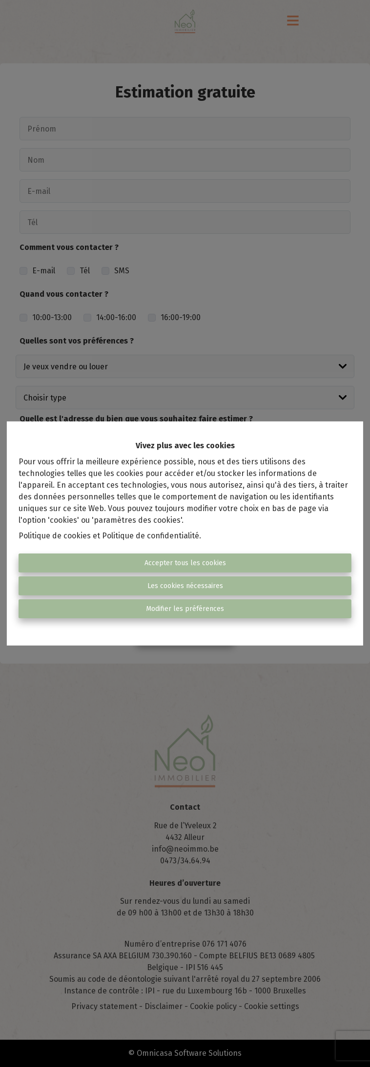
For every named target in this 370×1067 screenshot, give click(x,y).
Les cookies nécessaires (185, 586)
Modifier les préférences (185, 609)
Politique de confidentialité (150, 535)
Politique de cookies (55, 535)
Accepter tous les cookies (185, 563)
